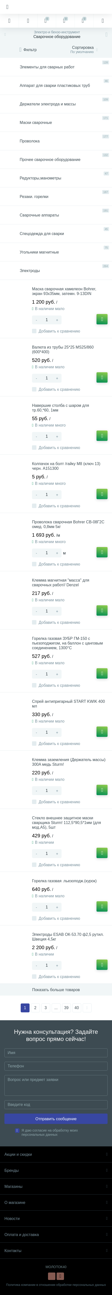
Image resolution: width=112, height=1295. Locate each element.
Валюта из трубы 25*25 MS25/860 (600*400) (63, 349)
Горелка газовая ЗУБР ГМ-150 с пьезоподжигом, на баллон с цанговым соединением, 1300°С (67, 643)
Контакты (56, 1251)
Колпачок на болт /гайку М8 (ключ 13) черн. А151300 (66, 466)
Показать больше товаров (56, 990)
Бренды (56, 1170)
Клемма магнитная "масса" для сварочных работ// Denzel (60, 582)
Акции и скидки (56, 1154)
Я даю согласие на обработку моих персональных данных (50, 1132)
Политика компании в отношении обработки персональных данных (56, 1285)
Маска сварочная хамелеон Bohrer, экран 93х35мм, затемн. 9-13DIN (64, 291)
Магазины (56, 1186)
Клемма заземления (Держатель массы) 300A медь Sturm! (69, 762)
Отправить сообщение (56, 1119)
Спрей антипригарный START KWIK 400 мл (68, 703)
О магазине (56, 1202)
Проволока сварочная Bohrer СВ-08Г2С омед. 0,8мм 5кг (68, 524)
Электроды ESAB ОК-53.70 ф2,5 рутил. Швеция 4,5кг (68, 936)
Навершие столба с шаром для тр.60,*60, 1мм (60, 407)
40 (77, 1008)
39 (66, 1008)
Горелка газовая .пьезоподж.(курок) (64, 881)
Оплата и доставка (56, 1235)
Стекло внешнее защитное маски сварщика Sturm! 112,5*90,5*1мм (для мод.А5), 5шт (66, 822)
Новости (56, 1219)
